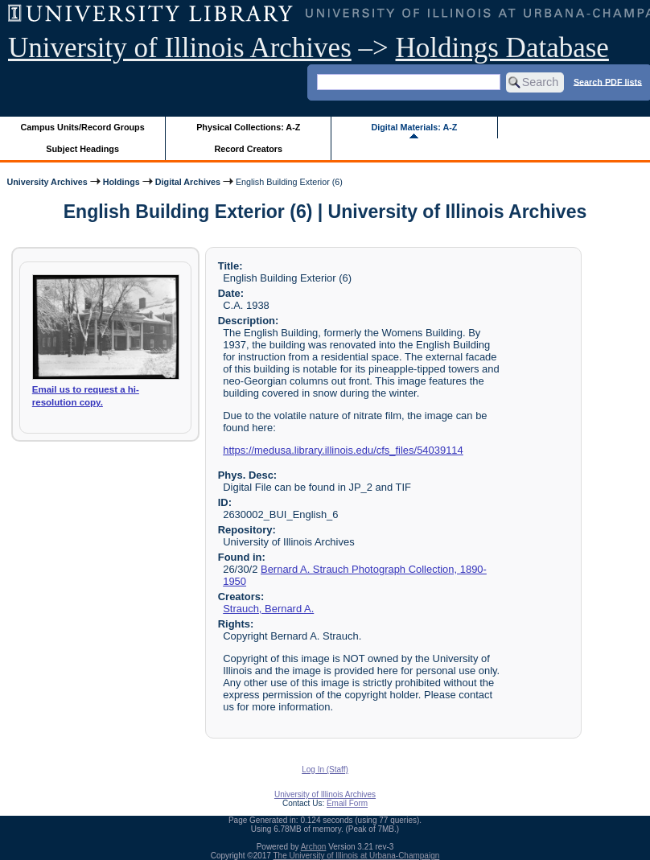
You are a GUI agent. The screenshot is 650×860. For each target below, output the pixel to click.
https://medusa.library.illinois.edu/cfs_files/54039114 (343, 450)
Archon (314, 846)
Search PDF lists (608, 81)
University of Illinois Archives (180, 48)
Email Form (347, 803)
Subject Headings (82, 149)
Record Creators (248, 149)
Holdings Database (502, 48)
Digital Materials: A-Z (414, 127)
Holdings (121, 182)
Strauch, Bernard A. (268, 609)
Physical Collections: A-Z (248, 127)
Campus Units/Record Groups (83, 127)
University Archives (46, 182)
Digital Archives (187, 182)
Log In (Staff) (325, 769)
